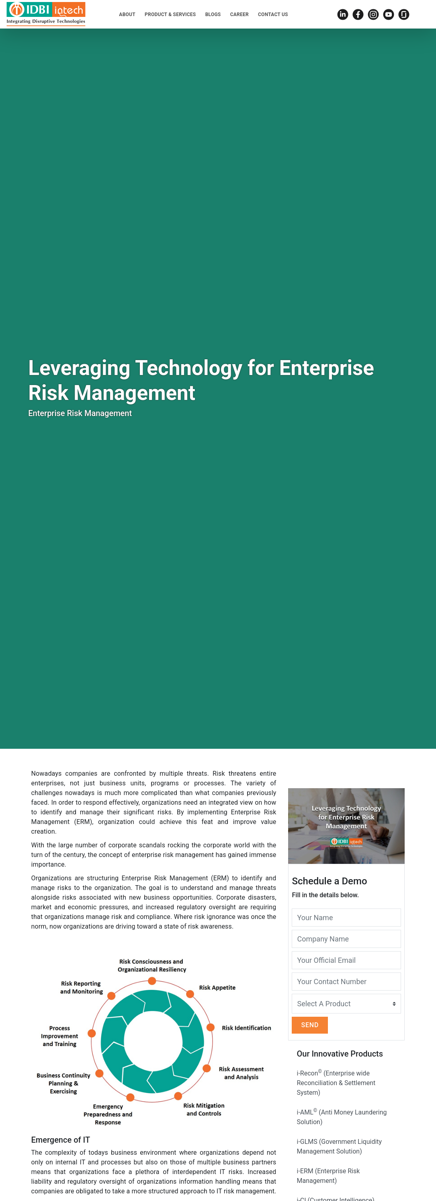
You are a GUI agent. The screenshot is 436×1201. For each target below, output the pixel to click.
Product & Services (170, 14)
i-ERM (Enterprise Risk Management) (328, 1176)
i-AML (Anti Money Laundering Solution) (342, 1117)
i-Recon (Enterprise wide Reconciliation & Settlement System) (336, 1082)
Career (239, 14)
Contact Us (273, 14)
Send (310, 1025)
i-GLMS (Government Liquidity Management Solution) (339, 1146)
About (127, 14)
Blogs (213, 14)
